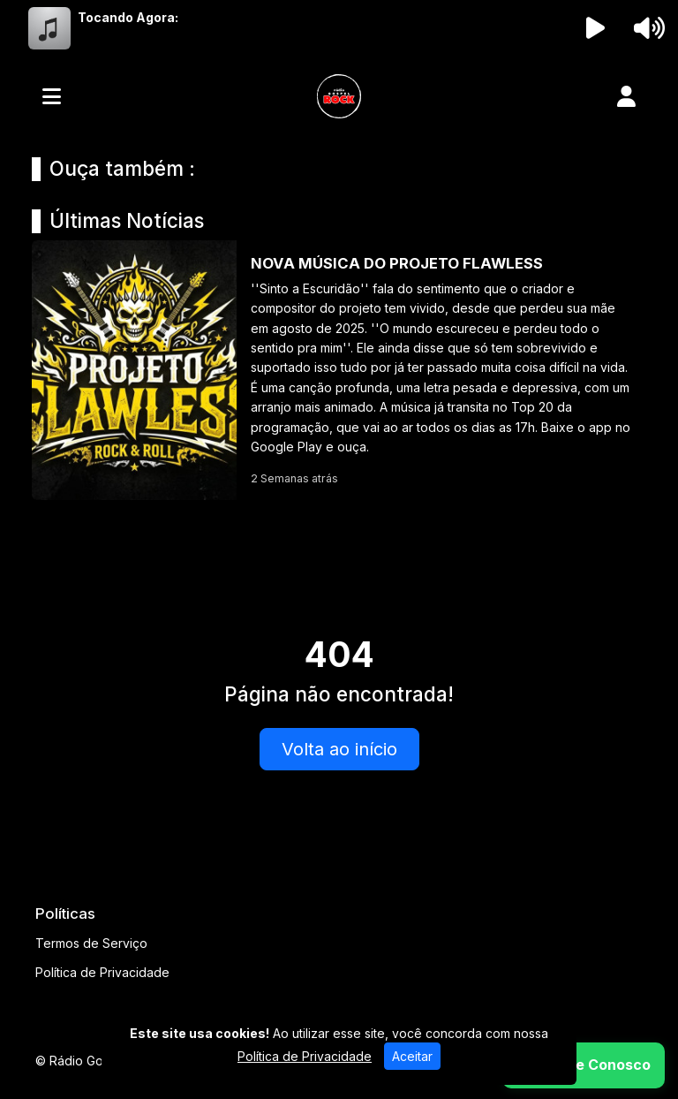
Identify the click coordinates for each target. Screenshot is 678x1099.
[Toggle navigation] (52, 96)
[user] (626, 96)
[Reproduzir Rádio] (596, 28)
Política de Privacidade (102, 972)
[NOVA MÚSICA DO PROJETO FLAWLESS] (339, 370)
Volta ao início (339, 749)
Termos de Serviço (91, 943)
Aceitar (412, 1056)
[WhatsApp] (583, 1065)
